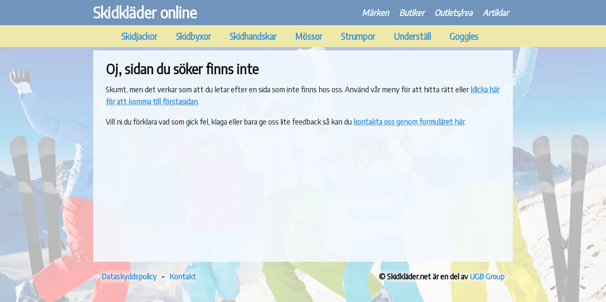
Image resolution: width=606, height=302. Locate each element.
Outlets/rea (453, 12)
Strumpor (358, 36)
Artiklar (496, 12)
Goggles (463, 36)
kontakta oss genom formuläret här (409, 121)
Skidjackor (139, 36)
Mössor (308, 36)
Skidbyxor (193, 36)
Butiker (411, 12)
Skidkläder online (145, 12)
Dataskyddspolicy (129, 276)
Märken (375, 12)
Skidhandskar (253, 36)
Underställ (412, 36)
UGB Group (487, 276)
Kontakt (183, 276)
